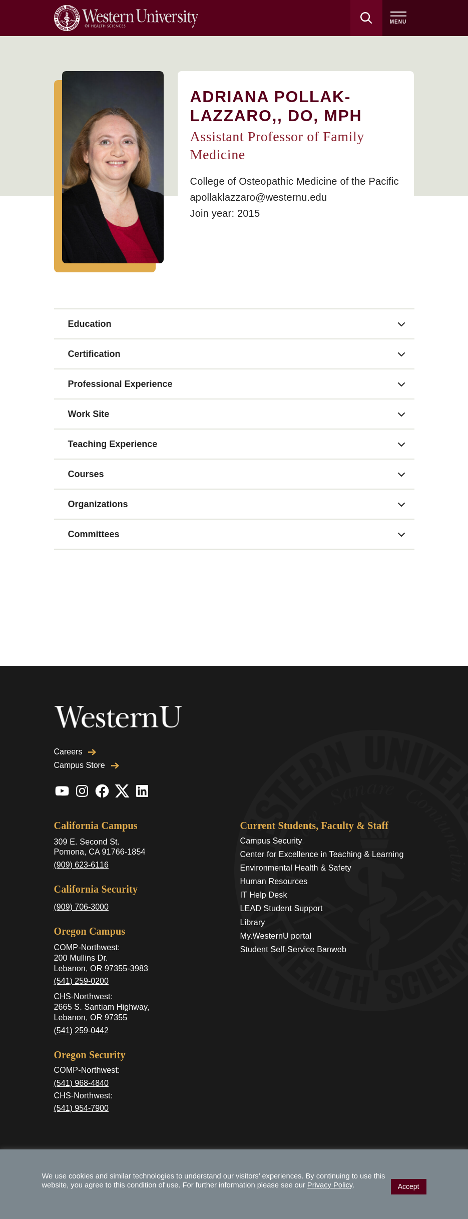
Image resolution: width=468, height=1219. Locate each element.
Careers (75, 751)
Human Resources (274, 881)
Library (252, 922)
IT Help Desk (263, 895)
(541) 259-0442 (81, 1030)
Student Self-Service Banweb (293, 949)
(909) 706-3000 (81, 907)
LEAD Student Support (281, 908)
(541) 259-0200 (81, 981)
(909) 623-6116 (81, 865)
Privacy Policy (329, 1185)
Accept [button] (408, 1186)
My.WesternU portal (276, 936)
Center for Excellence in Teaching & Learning (322, 854)
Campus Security (271, 841)
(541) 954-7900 (81, 1108)
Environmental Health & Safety (296, 868)
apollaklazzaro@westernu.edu (258, 197)
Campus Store (86, 765)
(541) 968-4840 (81, 1083)
